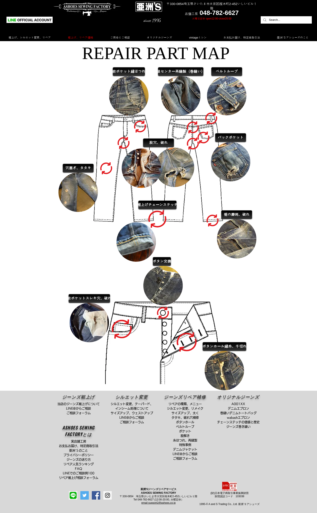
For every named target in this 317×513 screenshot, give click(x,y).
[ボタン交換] (162, 261)
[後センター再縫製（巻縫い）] (180, 71)
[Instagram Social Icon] (107, 495)
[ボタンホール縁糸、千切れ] (224, 346)
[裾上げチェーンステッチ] (157, 205)
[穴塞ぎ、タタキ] (78, 168)
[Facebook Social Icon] (96, 495)
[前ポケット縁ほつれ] (129, 71)
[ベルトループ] (226, 71)
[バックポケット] (230, 137)
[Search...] (286, 20)
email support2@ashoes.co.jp (158, 502)
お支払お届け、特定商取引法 (80, 445)
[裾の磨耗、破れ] (236, 214)
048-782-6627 (219, 12)
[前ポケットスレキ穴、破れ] (89, 298)
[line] (73, 495)
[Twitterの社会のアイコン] (84, 495)
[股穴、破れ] (158, 143)
